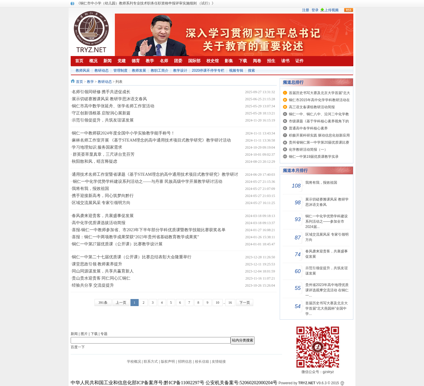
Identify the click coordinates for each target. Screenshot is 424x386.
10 (217, 302)
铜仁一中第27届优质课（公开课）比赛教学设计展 (117, 244)
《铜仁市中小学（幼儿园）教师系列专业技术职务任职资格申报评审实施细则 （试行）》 (146, 3)
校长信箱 (202, 361)
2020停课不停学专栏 (208, 70)
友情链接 (219, 361)
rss (348, 10)
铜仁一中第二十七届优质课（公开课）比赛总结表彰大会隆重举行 (131, 257)
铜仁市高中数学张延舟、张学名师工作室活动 (113, 106)
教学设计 (180, 70)
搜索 (251, 70)
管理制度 (120, 70)
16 (230, 302)
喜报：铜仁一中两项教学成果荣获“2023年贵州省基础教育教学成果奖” (135, 237)
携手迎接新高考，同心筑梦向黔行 (103, 195)
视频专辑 (236, 70)
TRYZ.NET (306, 383)
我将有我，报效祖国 (90, 188)
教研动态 (102, 70)
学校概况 (134, 361)
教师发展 (139, 70)
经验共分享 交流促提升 (93, 285)
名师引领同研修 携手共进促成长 (101, 92)
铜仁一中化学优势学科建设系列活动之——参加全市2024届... (326, 221)
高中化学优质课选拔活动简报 (98, 223)
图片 (84, 334)
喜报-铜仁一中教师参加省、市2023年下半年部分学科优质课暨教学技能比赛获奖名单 (149, 230)
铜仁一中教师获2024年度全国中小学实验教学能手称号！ (123, 133)
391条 (103, 302)
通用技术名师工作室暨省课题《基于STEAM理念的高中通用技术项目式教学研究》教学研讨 (155, 174)
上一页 (121, 302)
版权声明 (168, 361)
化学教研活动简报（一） (308, 149)
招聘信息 (185, 361)
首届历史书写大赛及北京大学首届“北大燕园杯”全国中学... (326, 308)
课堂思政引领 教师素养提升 (97, 264)
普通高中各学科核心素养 (308, 128)
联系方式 (151, 361)
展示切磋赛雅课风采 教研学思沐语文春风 (109, 99)
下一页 (244, 302)
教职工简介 (159, 70)
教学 (90, 82)
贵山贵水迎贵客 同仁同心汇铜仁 (101, 278)
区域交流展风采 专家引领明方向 (101, 203)
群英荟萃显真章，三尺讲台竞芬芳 (103, 154)
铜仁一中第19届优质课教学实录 (314, 157)
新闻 (74, 334)
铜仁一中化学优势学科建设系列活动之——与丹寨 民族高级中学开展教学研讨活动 (147, 181)
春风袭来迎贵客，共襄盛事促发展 (103, 215)
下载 (94, 334)
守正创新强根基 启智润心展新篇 (101, 113)
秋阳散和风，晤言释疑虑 (94, 161)
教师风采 (83, 70)
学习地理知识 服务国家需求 (97, 147)
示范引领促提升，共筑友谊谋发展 (103, 120)
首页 (79, 82)
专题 (103, 334)
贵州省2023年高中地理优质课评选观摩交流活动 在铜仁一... (327, 290)
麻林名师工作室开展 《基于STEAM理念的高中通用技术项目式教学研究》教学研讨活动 (151, 140)
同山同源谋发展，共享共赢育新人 (103, 271)
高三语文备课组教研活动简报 (312, 107)
